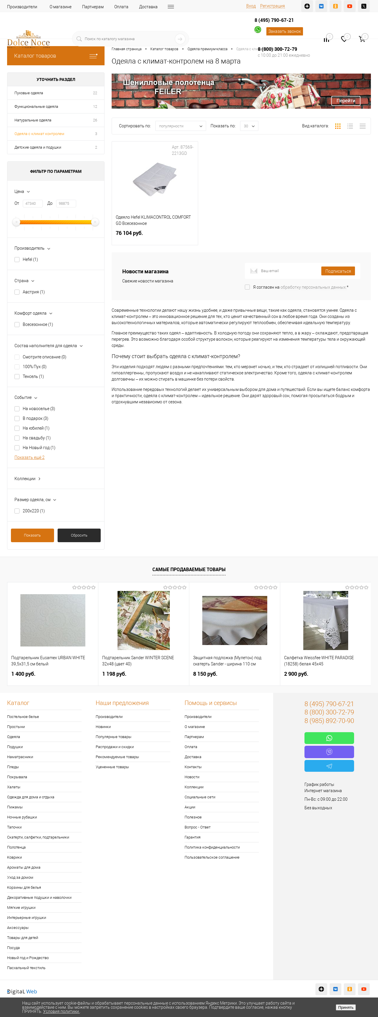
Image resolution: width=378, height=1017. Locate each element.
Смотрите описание (44, 357)
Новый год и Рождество (28, 958)
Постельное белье (23, 716)
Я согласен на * (300, 287)
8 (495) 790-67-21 (274, 20)
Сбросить (79, 535)
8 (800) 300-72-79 (277, 49)
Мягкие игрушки (21, 907)
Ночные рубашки (22, 817)
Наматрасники (20, 757)
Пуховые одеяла (28, 93)
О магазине (60, 6)
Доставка (148, 6)
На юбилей (36, 428)
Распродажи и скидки (115, 747)
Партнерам (93, 6)
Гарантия (193, 837)
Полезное (193, 817)
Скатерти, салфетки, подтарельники (38, 837)
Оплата (121, 6)
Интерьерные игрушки (26, 917)
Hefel (30, 259)
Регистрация (272, 6)
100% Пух (35, 366)
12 (95, 106)
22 (95, 93)
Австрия (34, 292)
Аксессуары (18, 927)
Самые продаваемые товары (189, 569)
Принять (345, 1007)
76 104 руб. (155, 236)
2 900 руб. (296, 674)
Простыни (16, 726)
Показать (32, 535)
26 (95, 120)
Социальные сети (200, 797)
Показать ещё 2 (29, 457)
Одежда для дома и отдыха (30, 797)
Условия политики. (61, 1011)
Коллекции (194, 787)
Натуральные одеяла (32, 120)
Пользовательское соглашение (212, 857)
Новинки (103, 726)
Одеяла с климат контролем (39, 133)
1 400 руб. (23, 674)
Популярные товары (113, 737)
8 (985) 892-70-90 (329, 720)
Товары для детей (22, 937)
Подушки (15, 747)
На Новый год (39, 447)
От (16, 203)
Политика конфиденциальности (212, 847)
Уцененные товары (112, 767)
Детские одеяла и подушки (37, 147)
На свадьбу (37, 438)
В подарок (35, 418)
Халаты (13, 787)
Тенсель (33, 376)
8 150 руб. (205, 674)
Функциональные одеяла (36, 106)
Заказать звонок (284, 31)
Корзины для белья (24, 887)
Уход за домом (20, 877)
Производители (22, 6)
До (50, 203)
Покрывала (17, 777)
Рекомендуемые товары (117, 757)
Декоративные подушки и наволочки (39, 897)
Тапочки (14, 827)
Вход (251, 6)
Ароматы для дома (23, 867)
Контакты (193, 767)
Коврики (14, 857)
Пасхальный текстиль (26, 968)
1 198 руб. (114, 674)
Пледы (13, 767)
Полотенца (16, 847)
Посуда (13, 947)
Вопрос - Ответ (198, 827)
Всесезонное (38, 324)
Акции (190, 807)
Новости (192, 777)
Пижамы (15, 807)
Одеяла (13, 737)
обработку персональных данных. (314, 287)
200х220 (34, 511)
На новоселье (39, 408)
